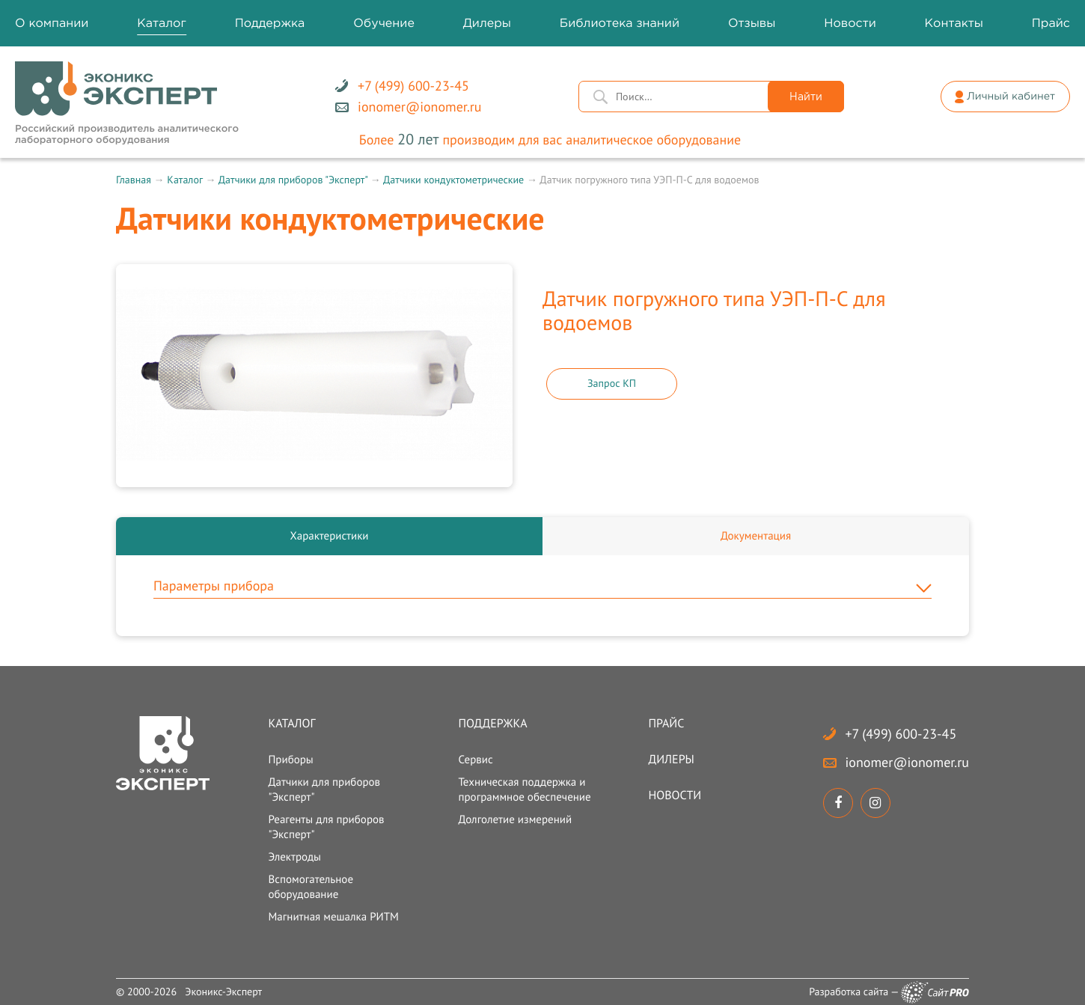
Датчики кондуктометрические (453, 179)
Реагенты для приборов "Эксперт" (326, 827)
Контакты (954, 23)
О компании (51, 23)
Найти (805, 97)
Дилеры (671, 759)
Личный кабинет (1011, 97)
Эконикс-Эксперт (223, 991)
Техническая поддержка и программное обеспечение (524, 789)
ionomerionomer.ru (907, 762)
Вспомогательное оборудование (310, 887)
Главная (133, 179)
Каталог (184, 179)
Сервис (475, 760)
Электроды (294, 857)
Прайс (667, 723)
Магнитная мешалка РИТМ (333, 917)
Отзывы (752, 23)
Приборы (290, 760)
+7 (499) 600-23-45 (901, 733)
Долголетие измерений (515, 820)
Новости (675, 795)
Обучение (384, 23)
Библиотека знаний (619, 23)
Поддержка (492, 723)
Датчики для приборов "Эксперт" (292, 179)
